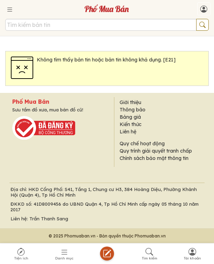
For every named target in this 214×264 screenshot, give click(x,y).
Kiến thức (131, 124)
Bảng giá (130, 117)
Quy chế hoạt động (142, 143)
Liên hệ (128, 132)
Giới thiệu (130, 102)
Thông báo (132, 110)
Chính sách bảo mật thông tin (154, 158)
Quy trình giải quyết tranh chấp (156, 151)
